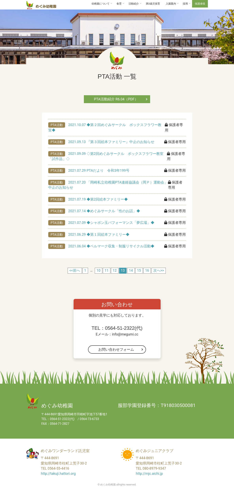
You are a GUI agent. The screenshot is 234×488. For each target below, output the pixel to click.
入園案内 (171, 3)
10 (98, 270)
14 (131, 270)
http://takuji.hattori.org (58, 474)
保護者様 (200, 3)
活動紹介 (134, 3)
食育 (119, 3)
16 (147, 270)
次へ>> (158, 270)
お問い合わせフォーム (116, 349)
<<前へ (74, 270)
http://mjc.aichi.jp (149, 474)
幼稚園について (101, 3)
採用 (185, 3)
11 (107, 270)
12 (115, 270)
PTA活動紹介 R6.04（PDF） (116, 99)
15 (139, 270)
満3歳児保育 (153, 3)
